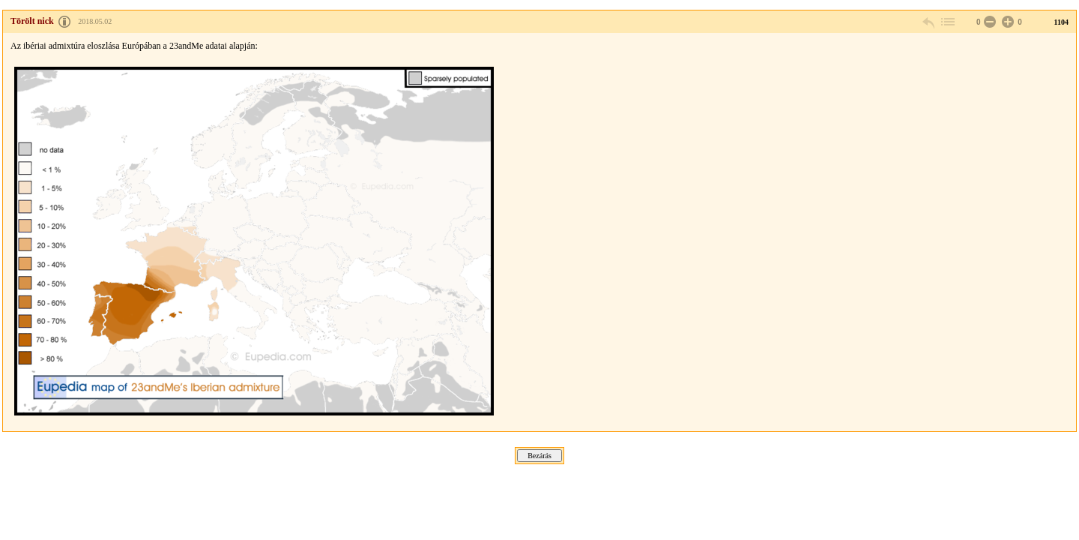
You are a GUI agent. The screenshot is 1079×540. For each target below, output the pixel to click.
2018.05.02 (95, 21)
